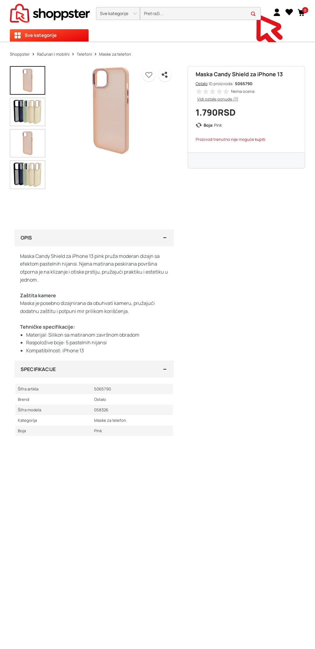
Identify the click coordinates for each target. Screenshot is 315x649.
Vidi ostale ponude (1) (217, 99)
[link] (277, 12)
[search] (200, 13)
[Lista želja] (289, 12)
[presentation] (157, 21)
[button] (118, 13)
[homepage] (50, 11)
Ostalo (202, 83)
